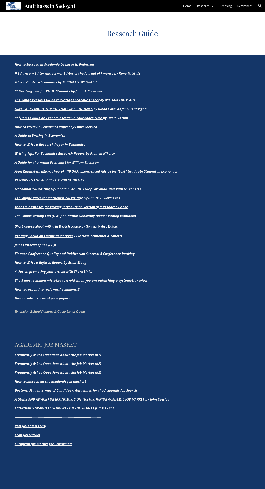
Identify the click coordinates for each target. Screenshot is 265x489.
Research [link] (203, 6)
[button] (260, 6)
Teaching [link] (225, 6)
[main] (132, 33)
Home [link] (187, 6)
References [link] (245, 6)
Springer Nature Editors (102, 226)
